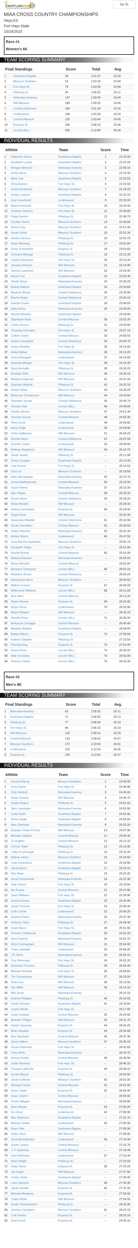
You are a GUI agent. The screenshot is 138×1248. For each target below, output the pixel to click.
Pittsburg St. (21, 92)
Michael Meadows (22, 1193)
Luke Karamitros (21, 862)
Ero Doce (17, 1112)
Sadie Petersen (21, 531)
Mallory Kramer (21, 585)
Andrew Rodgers (21, 998)
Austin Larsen (19, 1144)
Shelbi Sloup (19, 281)
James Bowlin (20, 1188)
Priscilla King (19, 644)
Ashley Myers (19, 536)
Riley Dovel (18, 422)
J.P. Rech (17, 954)
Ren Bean (17, 873)
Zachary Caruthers (23, 1209)
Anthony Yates (20, 922)
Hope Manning (20, 243)
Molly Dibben (19, 352)
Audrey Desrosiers (22, 509)
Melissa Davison (21, 558)
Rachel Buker (19, 297)
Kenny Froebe (20, 1057)
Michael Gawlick (21, 835)
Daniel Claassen (21, 1025)
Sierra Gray (18, 227)
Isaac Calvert (19, 1095)
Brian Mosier (19, 1106)
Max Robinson (20, 1117)
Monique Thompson (23, 569)
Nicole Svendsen (22, 525)
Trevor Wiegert (20, 1101)
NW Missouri (21, 103)
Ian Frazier (18, 889)
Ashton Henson (21, 238)
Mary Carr (17, 178)
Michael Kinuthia (21, 971)
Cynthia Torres (20, 221)
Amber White (19, 389)
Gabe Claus (18, 1133)
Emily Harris (18, 172)
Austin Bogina (20, 802)
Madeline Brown (21, 574)
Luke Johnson (20, 1182)
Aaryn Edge (18, 427)
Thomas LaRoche (22, 1068)
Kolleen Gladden (21, 639)
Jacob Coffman (20, 1079)
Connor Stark (19, 846)
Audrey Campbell (22, 341)
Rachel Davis (19, 438)
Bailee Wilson (19, 634)
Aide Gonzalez (20, 655)
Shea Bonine (19, 183)
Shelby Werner (20, 411)
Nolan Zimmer (20, 797)
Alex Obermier (20, 824)
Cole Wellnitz (19, 792)
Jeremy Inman (20, 900)
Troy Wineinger (20, 960)
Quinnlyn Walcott (22, 384)
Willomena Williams (23, 590)
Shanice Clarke (21, 661)
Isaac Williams (20, 895)
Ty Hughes (18, 840)
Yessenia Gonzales (23, 330)
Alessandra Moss (22, 579)
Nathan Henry (20, 857)
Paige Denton (19, 216)
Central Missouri (23, 119)
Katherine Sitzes (21, 156)
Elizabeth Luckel (21, 162)
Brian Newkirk (20, 1030)
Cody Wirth (18, 1052)
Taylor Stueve (19, 601)
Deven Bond (19, 498)
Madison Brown (21, 292)
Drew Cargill (19, 819)
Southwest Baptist (24, 76)
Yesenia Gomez (21, 417)
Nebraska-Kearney (25, 97)
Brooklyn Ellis (19, 373)
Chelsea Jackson (22, 210)
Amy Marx (17, 596)
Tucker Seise (19, 1177)
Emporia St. (20, 124)
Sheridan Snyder (21, 400)
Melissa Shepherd (22, 449)
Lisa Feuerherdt (21, 200)
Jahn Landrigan (21, 808)
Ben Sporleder (20, 1036)
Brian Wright (19, 1161)
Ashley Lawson (20, 194)
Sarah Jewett (19, 455)
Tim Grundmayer (21, 976)
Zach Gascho (19, 938)
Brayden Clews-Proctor (25, 830)
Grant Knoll (18, 1220)
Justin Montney (20, 1063)
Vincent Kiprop (20, 781)
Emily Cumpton (21, 460)
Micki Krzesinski (21, 205)
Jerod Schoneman (22, 878)
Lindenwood (21, 114)
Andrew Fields (20, 916)
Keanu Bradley (20, 346)
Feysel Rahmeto (21, 1047)
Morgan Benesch (22, 167)
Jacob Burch (19, 868)
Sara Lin (16, 471)
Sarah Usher (19, 232)
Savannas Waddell (23, 520)
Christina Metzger (22, 254)
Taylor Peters (19, 487)
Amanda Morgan (21, 362)
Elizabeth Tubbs (21, 547)
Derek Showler (20, 1003)
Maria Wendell (20, 563)
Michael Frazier (21, 1085)
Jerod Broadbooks (22, 1139)
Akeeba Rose (19, 617)
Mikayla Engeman (22, 379)
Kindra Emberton (22, 189)
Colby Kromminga (22, 851)
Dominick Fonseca (22, 965)
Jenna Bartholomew (23, 482)
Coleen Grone (20, 335)
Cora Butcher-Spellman (26, 541)
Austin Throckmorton (24, 1204)
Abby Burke (18, 308)
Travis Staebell (20, 949)
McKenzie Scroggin (23, 623)
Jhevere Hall (19, 406)
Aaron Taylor (19, 1090)
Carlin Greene (20, 324)
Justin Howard (20, 1014)
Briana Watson (20, 286)
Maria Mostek (19, 503)
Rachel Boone (20, 552)
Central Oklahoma (25, 108)
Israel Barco (18, 927)
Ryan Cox (17, 982)
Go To (124, 4)
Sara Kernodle (20, 368)
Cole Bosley (18, 1215)
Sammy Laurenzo (22, 270)
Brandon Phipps (21, 1019)
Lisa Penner (18, 465)
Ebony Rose (19, 650)
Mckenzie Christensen (25, 395)
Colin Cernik (19, 911)
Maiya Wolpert (20, 612)
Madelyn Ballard (21, 628)
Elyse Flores (19, 607)
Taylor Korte (18, 514)
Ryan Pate (17, 1128)
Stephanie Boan (21, 319)
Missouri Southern (25, 81)
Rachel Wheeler (21, 314)
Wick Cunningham (22, 944)
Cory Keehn (18, 786)
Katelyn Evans (20, 303)
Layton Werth (19, 1009)
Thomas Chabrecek (23, 933)
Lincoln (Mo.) (21, 130)
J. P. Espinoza (20, 1150)
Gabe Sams (18, 1166)
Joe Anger (17, 1171)
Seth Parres (18, 884)
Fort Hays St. (21, 86)
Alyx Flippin (18, 493)
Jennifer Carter (20, 444)
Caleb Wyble (19, 1199)
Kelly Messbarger (22, 476)
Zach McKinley (20, 1155)
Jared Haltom (19, 1041)
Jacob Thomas (20, 906)
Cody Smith (18, 813)
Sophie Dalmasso (22, 259)
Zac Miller (17, 987)
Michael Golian (20, 1123)
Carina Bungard (21, 357)
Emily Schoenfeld (22, 248)
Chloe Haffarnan (21, 433)
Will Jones (17, 992)
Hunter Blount (19, 1074)
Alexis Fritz (18, 276)
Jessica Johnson (21, 265)
